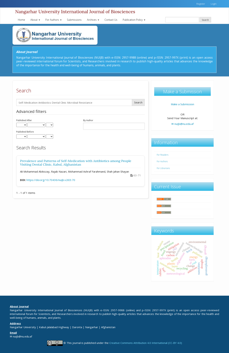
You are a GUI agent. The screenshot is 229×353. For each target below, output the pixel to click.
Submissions (74, 19)
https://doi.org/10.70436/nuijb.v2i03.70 (50, 180)
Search (205, 19)
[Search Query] (182, 20)
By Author (88, 120)
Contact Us (110, 19)
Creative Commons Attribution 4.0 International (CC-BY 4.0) (145, 342)
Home (21, 19)
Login (213, 3)
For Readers (162, 154)
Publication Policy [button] (134, 19)
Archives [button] (93, 19)
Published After (24, 120)
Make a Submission (182, 104)
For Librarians (163, 168)
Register (200, 3)
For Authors (162, 161)
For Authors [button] (53, 19)
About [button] (35, 19)
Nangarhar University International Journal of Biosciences (75, 11)
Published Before (25, 131)
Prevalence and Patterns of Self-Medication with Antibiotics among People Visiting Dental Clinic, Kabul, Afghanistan (75, 162)
